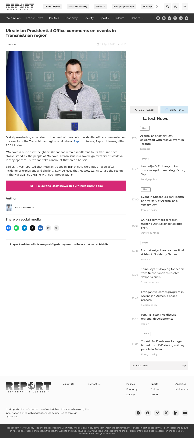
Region (12, 44)
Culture (155, 389)
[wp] (16, 228)
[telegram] (169, 18)
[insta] (164, 18)
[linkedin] (181, 18)
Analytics (180, 383)
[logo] (20, 6)
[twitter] (175, 18)
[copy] (56, 228)
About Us (68, 383)
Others (138, 18)
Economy (132, 389)
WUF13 (100, 6)
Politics (130, 383)
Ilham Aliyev (52, 6)
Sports (154, 383)
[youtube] (186, 18)
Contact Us (94, 383)
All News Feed (159, 366)
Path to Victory (77, 6)
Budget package (123, 6)
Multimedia (181, 389)
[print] (48, 228)
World (154, 394)
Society (130, 394)
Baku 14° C (174, 109)
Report (78, 141)
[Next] (155, 6)
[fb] (158, 18)
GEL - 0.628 (144, 109)
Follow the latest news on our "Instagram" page (66, 185)
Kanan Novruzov (20, 207)
